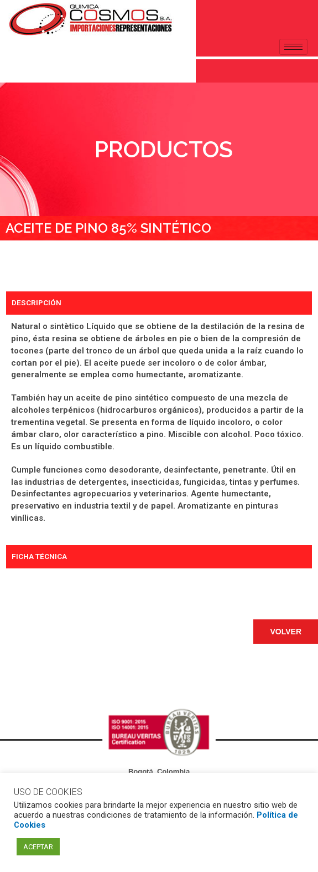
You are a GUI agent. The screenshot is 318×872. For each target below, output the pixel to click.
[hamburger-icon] (293, 47)
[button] (285, 631)
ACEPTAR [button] (38, 847)
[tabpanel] (159, 430)
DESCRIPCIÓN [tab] (36, 302)
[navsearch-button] (14, 69)
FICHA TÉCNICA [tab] (39, 556)
